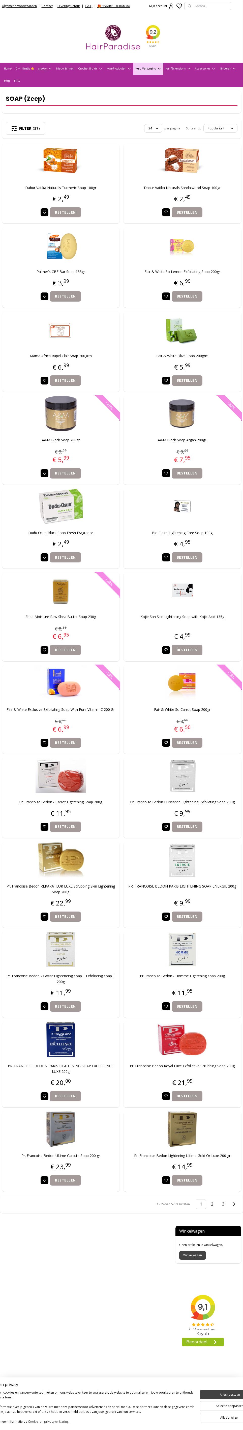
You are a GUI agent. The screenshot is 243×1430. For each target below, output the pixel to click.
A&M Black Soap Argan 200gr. (130, 450)
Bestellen (48, 223)
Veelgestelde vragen (20, 1298)
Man (7, 80)
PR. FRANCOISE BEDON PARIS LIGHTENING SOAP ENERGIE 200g (130, 911)
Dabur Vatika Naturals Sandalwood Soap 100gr (130, 198)
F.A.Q (89, 6)
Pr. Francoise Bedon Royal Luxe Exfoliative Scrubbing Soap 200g (130, 1090)
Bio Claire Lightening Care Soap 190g (130, 543)
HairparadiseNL (17, 1357)
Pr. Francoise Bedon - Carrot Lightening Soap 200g (43, 821)
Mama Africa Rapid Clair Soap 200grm (43, 366)
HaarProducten (119, 69)
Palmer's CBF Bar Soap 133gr (43, 282)
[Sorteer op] (128, 128)
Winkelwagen (192, 120)
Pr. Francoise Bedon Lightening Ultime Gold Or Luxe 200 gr (130, 1180)
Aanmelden (95, 1400)
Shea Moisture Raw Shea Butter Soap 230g (43, 627)
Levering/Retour (68, 6)
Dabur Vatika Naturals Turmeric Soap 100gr (43, 198)
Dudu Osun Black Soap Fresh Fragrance (43, 543)
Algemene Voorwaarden (19, 6)
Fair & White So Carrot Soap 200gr (130, 720)
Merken (45, 69)
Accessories (205, 69)
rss (148, 1421)
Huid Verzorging (148, 69)
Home (8, 68)
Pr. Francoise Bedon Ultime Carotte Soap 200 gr (43, 1180)
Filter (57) (45, 128)
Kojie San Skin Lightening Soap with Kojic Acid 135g (130, 630)
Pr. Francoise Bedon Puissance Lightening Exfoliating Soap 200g (130, 821)
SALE (17, 80)
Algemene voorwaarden (23, 1278)
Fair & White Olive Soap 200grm (130, 366)
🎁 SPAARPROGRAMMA (113, 6)
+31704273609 (100, 1347)
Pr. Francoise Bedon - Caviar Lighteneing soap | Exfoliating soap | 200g (43, 1001)
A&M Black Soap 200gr (43, 450)
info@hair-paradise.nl (107, 1341)
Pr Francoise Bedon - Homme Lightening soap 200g (130, 1001)
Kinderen (228, 69)
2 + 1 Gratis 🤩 (25, 68)
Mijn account (161, 6)
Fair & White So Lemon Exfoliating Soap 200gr (130, 282)
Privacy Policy (14, 1285)
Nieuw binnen (65, 68)
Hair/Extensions (178, 69)
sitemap (137, 1421)
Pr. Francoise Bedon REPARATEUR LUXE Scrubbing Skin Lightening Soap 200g (43, 911)
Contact (47, 6)
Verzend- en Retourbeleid (24, 1291)
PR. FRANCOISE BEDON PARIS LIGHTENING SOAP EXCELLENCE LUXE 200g (43, 1090)
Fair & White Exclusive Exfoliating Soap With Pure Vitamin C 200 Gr (43, 723)
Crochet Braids (90, 69)
